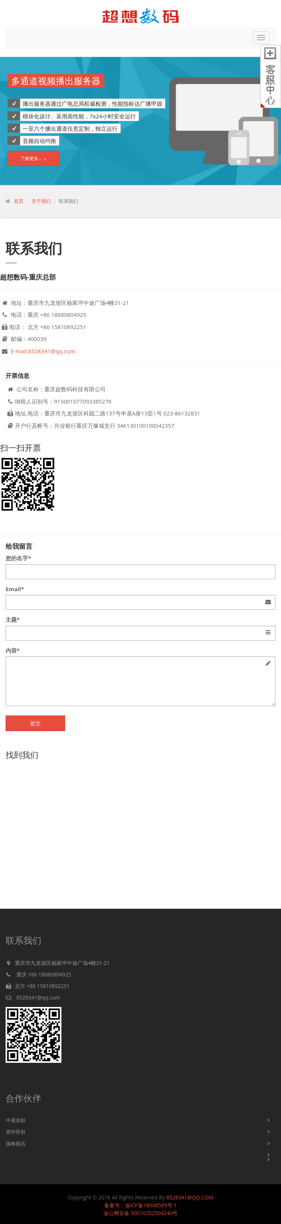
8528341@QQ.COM (189, 1197)
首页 (18, 201)
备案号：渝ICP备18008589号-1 (140, 1205)
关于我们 (41, 201)
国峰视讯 (15, 1143)
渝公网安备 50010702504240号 (140, 1213)
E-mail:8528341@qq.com (43, 351)
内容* (13, 650)
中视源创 (15, 1120)
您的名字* (18, 558)
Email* (15, 589)
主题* (13, 619)
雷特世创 (15, 1131)
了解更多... (33, 158)
